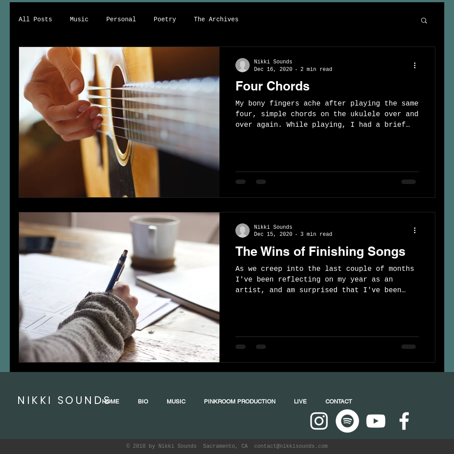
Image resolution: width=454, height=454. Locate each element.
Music (79, 19)
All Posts (35, 19)
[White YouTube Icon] (375, 421)
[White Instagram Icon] (319, 421)
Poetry (165, 19)
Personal (121, 19)
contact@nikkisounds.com (291, 446)
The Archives (216, 19)
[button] (424, 21)
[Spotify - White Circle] (347, 421)
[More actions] (417, 65)
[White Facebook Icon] (404, 421)
